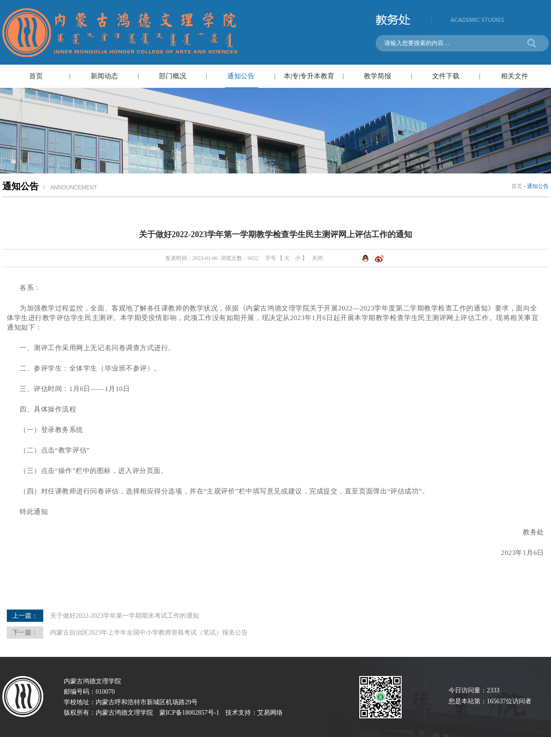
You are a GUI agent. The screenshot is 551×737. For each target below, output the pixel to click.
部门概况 (172, 76)
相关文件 (514, 76)
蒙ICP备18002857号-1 (189, 712)
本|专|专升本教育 (309, 76)
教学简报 (377, 76)
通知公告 (241, 76)
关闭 (317, 258)
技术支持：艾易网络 (254, 712)
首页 (36, 76)
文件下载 (445, 76)
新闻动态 (104, 76)
